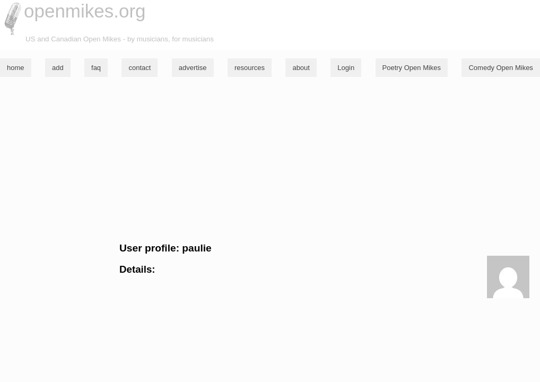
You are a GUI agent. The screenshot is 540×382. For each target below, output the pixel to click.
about (301, 68)
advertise (193, 68)
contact (139, 68)
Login (345, 68)
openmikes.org (85, 11)
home (15, 68)
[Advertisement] (270, 159)
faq (96, 68)
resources (249, 68)
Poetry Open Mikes (411, 68)
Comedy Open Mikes (500, 68)
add (58, 68)
